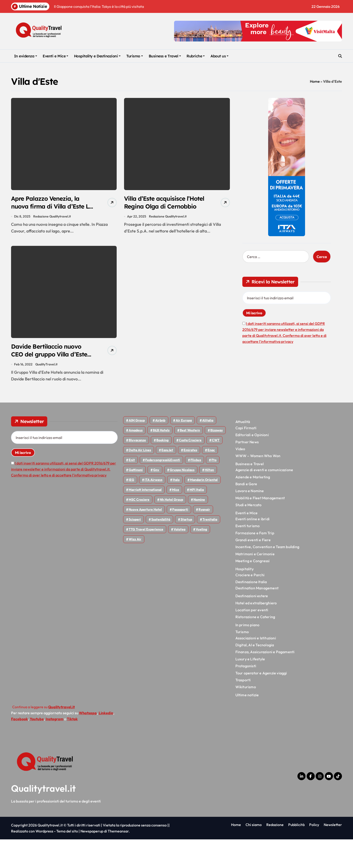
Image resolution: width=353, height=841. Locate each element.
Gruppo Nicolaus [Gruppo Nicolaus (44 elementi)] (182, 472)
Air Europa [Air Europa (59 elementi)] (184, 422)
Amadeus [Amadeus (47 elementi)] (135, 432)
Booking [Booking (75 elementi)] (162, 442)
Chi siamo (254, 826)
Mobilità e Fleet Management (260, 499)
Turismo (134, 56)
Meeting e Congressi (252, 562)
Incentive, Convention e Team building (267, 548)
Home (315, 81)
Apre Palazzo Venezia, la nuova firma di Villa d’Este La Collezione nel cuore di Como (49, 211)
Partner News (247, 443)
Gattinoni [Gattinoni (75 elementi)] (136, 472)
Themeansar (118, 832)
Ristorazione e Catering (255, 618)
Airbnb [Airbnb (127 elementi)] (160, 422)
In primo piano (247, 626)
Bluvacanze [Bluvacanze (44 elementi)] (137, 442)
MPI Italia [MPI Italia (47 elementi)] (197, 491)
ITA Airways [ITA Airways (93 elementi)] (153, 481)
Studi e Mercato (248, 506)
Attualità (242, 423)
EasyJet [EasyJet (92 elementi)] (167, 452)
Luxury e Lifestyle (250, 660)
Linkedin (106, 714)
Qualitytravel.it (43, 790)
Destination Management (257, 589)
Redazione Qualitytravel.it (52, 217)
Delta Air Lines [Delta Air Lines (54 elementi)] (140, 452)
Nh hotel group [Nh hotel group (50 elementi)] (171, 501)
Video (240, 450)
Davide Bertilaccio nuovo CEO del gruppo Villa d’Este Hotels (51, 356)
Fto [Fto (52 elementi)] (214, 462)
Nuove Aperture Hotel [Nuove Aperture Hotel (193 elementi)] (145, 511)
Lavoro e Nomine (249, 492)
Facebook (19, 720)
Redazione (275, 826)
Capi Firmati (245, 429)
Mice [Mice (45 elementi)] (175, 491)
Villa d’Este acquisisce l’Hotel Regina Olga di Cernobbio (156, 207)
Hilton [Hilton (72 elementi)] (209, 472)
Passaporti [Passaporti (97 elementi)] (180, 511)
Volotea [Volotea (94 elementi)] (179, 531)
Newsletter (333, 826)
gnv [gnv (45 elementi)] (156, 472)
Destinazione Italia (251, 583)
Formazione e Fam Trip (254, 534)
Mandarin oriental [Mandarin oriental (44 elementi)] (204, 481)
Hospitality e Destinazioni (97, 56)
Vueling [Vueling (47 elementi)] (201, 531)
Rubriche (196, 56)
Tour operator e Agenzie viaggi (261, 674)
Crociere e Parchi (249, 576)
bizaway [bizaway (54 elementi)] (216, 432)
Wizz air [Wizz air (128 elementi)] (135, 541)
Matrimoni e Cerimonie (255, 555)
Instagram (54, 720)
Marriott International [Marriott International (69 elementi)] (145, 491)
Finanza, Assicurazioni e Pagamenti (265, 653)
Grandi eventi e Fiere (253, 541)
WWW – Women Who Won (258, 457)
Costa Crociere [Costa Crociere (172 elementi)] (190, 442)
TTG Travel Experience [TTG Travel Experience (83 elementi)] (146, 531)
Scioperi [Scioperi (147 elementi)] (135, 521)
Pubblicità (296, 826)
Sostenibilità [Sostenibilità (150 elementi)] (160, 521)
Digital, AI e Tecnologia (254, 646)
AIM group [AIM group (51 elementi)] (137, 422)
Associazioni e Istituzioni (255, 639)
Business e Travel (165, 56)
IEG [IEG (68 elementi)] (131, 481)
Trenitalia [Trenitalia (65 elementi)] (209, 521)
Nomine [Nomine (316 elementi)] (199, 501)
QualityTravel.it (47, 366)
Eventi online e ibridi (252, 520)
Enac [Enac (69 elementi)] (211, 452)
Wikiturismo (245, 688)
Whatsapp (88, 714)
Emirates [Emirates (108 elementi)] (190, 452)
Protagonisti (245, 667)
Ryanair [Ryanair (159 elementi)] (204, 511)
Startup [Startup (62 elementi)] (186, 521)
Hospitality (244, 570)
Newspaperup (91, 832)
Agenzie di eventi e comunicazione (264, 471)
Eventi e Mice (55, 56)
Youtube (37, 720)
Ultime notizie (247, 696)
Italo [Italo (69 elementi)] (176, 481)
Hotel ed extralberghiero (256, 604)
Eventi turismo (247, 527)
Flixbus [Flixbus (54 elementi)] (195, 462)
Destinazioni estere (251, 597)
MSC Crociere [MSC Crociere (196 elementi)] (139, 501)
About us (219, 56)
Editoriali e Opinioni (252, 436)
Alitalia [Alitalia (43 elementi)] (207, 422)
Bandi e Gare (246, 485)
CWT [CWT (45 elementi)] (216, 442)
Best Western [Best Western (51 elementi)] (190, 432)
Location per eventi (251, 611)
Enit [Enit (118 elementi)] (132, 462)
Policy (314, 826)
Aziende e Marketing (252, 478)
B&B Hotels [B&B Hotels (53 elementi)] (161, 432)
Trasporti (243, 681)
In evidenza (25, 56)
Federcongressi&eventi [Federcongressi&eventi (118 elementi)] (162, 462)
